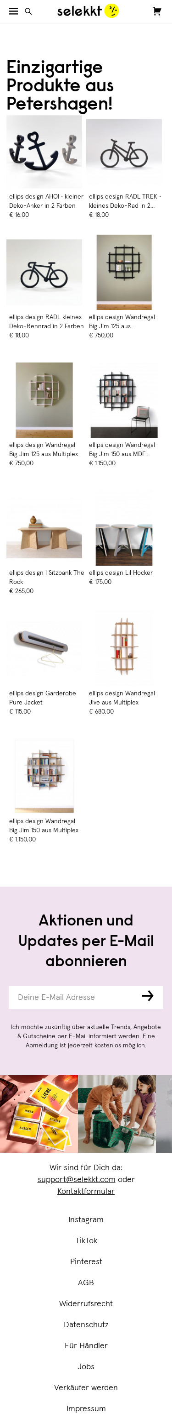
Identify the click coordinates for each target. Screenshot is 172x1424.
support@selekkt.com (77, 1180)
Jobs (86, 1367)
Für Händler (86, 1346)
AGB (86, 1283)
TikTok (86, 1241)
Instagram (86, 1220)
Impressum (86, 1409)
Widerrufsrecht (86, 1304)
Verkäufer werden (86, 1388)
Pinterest (86, 1262)
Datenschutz (86, 1325)
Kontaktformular (86, 1192)
